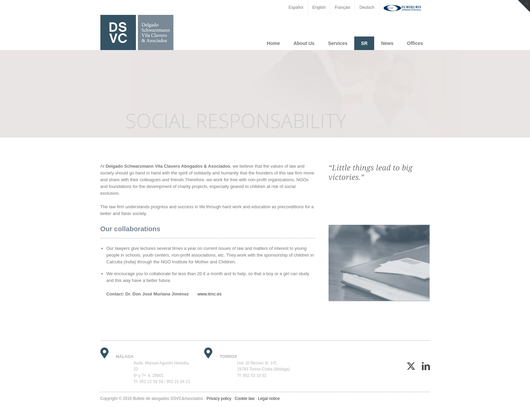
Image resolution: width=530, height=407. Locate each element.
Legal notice (269, 398)
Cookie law (245, 398)
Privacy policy (219, 398)
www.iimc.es (209, 293)
